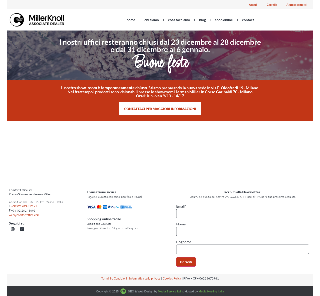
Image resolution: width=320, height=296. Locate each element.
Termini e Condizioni (114, 278)
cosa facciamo (179, 20)
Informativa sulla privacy (144, 278)
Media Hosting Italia (211, 291)
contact (248, 20)
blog (202, 20)
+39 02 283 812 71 (24, 206)
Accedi (253, 4)
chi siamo (151, 20)
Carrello (272, 4)
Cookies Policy (172, 278)
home (130, 20)
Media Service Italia (170, 291)
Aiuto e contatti (296, 4)
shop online (224, 20)
